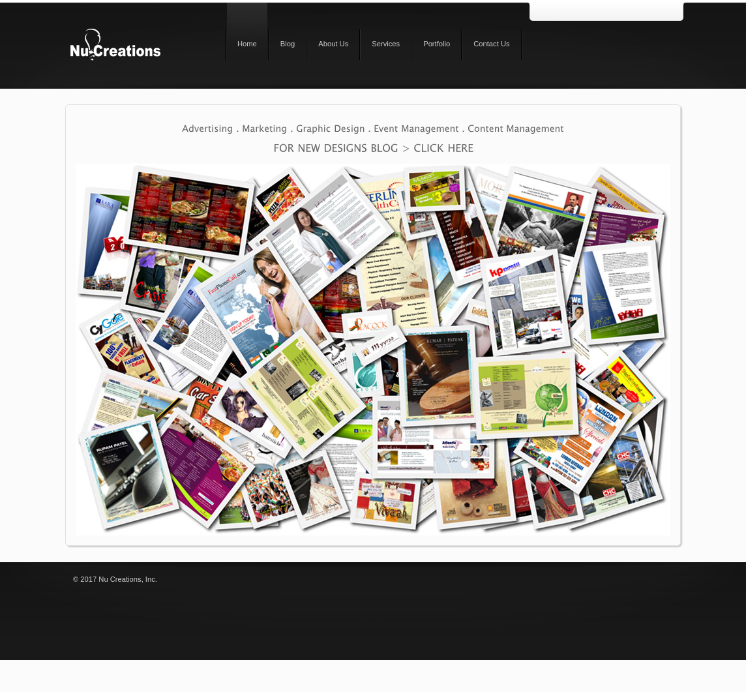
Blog (287, 44)
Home (247, 44)
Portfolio (436, 44)
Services (386, 44)
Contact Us (491, 44)
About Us (333, 44)
